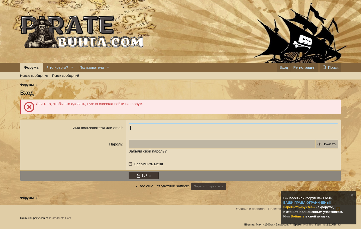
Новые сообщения (34, 76)
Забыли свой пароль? (148, 151)
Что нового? (57, 67)
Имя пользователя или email (97, 128)
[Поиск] (330, 67)
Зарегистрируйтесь (299, 207)
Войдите (298, 216)
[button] (72, 67)
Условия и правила (250, 209)
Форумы (32, 67)
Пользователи (91, 67)
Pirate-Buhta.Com (60, 217)
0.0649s (308, 224)
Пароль (115, 144)
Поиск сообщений (65, 76)
